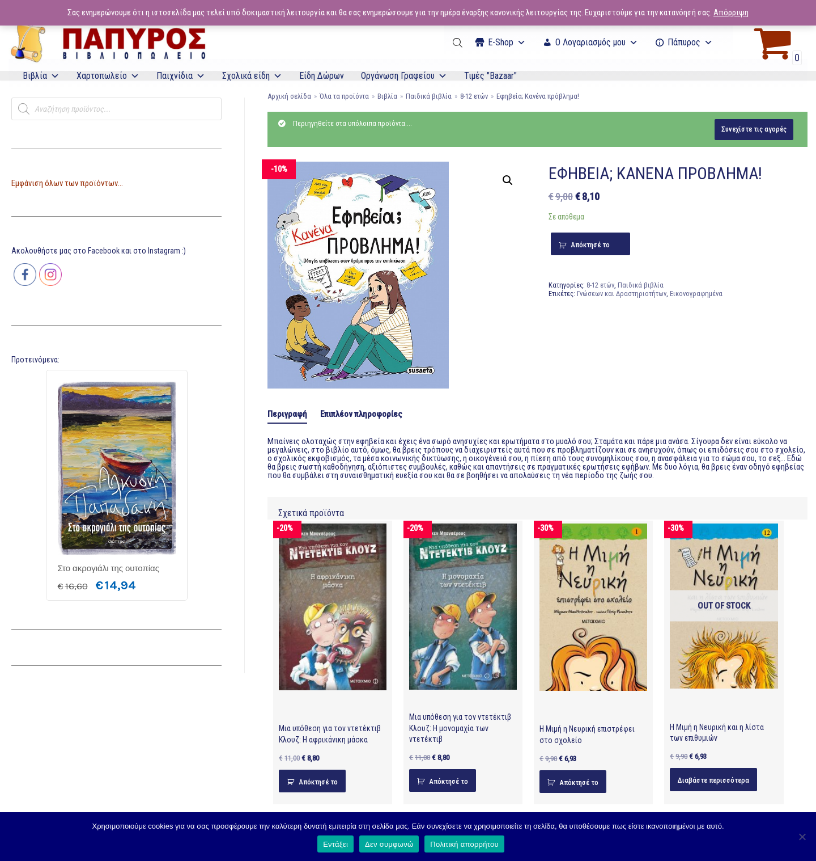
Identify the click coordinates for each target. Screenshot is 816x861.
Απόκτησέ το (590, 244)
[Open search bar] (458, 42)
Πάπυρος (690, 42)
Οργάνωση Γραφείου (404, 75)
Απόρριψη (731, 12)
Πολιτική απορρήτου (464, 844)
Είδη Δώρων (321, 75)
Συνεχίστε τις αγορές (754, 129)
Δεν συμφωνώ (389, 844)
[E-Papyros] (107, 42)
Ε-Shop (507, 42)
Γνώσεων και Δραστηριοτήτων (621, 293)
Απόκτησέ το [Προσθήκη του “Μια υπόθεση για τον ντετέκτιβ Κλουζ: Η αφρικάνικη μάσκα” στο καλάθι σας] (318, 782)
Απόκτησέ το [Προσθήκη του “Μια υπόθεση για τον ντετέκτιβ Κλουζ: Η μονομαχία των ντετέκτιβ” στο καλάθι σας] (448, 781)
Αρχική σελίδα (289, 96)
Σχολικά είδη (252, 75)
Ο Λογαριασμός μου (596, 42)
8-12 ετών (474, 96)
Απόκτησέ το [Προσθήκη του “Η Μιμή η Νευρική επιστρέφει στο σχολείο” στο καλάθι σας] (578, 782)
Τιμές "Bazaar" (490, 75)
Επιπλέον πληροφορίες (361, 414)
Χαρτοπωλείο (107, 75)
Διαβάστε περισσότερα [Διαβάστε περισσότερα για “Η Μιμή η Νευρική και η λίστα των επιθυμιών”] (713, 780)
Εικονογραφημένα (696, 293)
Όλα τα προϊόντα (344, 96)
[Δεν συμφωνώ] (802, 836)
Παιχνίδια (180, 75)
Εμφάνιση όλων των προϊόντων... (67, 183)
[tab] (287, 415)
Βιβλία (41, 75)
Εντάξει (335, 844)
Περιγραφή (287, 414)
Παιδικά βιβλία (429, 96)
